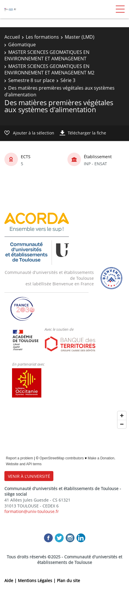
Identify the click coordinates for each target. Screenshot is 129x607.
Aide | (11, 580)
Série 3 (67, 80)
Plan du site (68, 580)
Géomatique (22, 44)
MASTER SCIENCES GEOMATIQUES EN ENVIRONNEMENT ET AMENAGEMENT (46, 55)
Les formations (42, 37)
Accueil (12, 37)
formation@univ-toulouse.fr (31, 511)
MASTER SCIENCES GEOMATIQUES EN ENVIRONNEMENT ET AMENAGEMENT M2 (49, 69)
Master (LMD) (79, 37)
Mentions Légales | (37, 580)
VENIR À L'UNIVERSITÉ (29, 476)
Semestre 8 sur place (31, 80)
